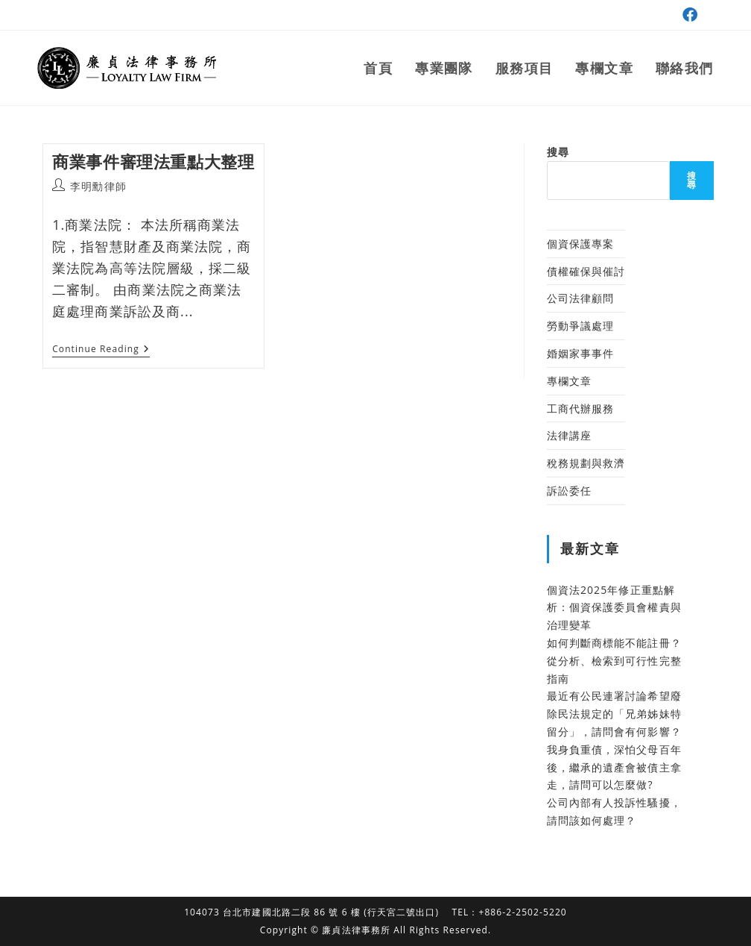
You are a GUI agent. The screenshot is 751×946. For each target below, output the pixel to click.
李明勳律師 (98, 186)
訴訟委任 (569, 490)
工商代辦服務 (581, 408)
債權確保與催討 (586, 271)
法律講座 (569, 435)
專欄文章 (569, 381)
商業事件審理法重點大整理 (153, 161)
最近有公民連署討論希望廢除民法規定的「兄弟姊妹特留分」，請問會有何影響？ (614, 714)
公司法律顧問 (581, 298)
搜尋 (558, 152)
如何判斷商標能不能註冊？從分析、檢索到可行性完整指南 (614, 661)
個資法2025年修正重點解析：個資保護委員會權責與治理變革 (614, 608)
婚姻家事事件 (581, 353)
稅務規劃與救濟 (586, 463)
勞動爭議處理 (581, 326)
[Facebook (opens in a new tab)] (688, 14)
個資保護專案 (581, 243)
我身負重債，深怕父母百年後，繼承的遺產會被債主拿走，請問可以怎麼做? (614, 767)
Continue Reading (101, 350)
